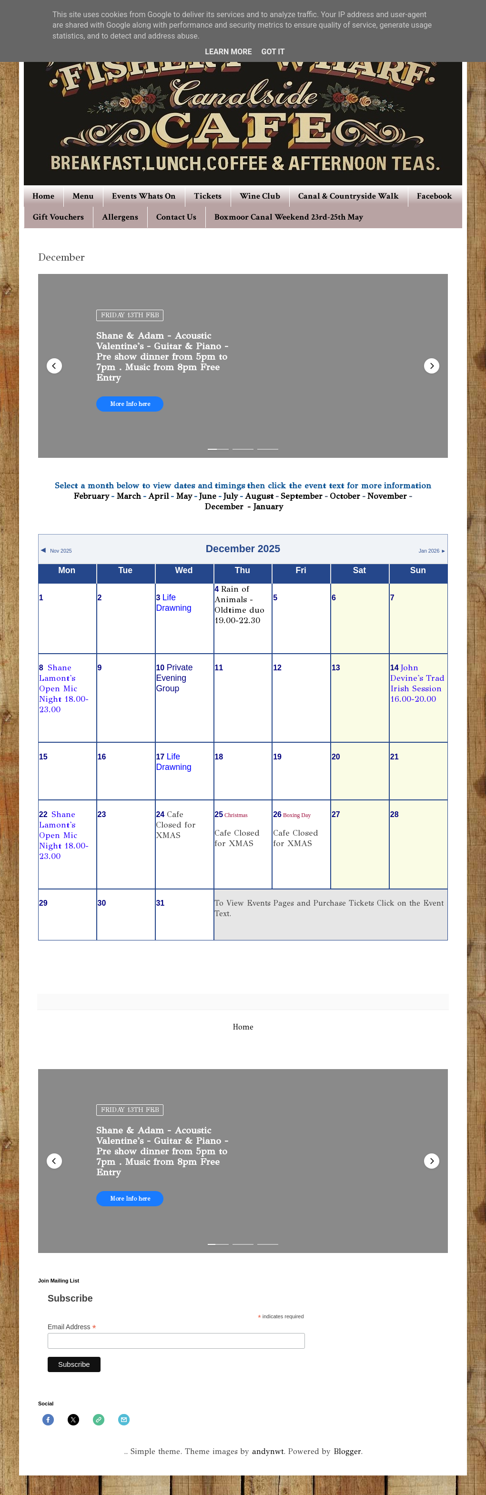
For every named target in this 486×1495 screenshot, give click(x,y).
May (184, 496)
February (91, 496)
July (230, 496)
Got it (272, 51)
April (158, 496)
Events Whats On (144, 196)
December (225, 506)
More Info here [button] (130, 404)
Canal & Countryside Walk (348, 196)
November (387, 496)
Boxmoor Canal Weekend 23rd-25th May (289, 217)
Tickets (208, 196)
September (302, 496)
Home (43, 196)
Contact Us (176, 217)
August (259, 496)
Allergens (120, 217)
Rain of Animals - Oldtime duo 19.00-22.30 (239, 605)
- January (265, 506)
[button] (54, 365)
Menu (83, 196)
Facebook (434, 196)
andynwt (268, 1451)
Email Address (72, 1327)
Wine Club (260, 196)
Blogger (347, 1451)
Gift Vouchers (58, 217)
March (128, 496)
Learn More (228, 51)
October (345, 496)
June (207, 496)
